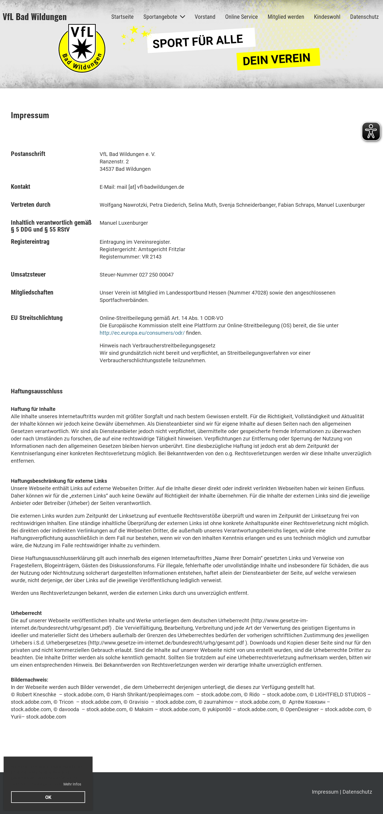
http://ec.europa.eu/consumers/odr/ (142, 333)
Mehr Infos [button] (72, 784)
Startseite (122, 16)
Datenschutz (364, 16)
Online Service (241, 16)
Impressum (326, 792)
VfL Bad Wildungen (35, 16)
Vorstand (205, 16)
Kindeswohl (327, 16)
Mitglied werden (285, 16)
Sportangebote (164, 16)
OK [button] (48, 797)
